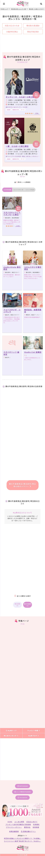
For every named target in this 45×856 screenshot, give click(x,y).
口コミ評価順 (30, 190)
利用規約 (36, 824)
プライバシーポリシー (14, 827)
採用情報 (36, 827)
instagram (22, 786)
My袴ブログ (33, 736)
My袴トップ (11, 730)
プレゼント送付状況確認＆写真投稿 (18, 824)
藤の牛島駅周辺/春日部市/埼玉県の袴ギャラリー (22, 485)
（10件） (18, 226)
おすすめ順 (7, 190)
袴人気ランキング (11, 736)
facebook (22, 798)
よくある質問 (19, 822)
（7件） (36, 113)
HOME (10, 822)
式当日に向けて (31, 822)
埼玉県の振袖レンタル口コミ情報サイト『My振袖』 (22, 838)
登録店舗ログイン (28, 831)
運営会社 (27, 827)
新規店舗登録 (14, 831)
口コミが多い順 (18, 190)
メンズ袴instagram (22, 792)
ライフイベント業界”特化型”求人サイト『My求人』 (22, 841)
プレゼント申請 (33, 730)
